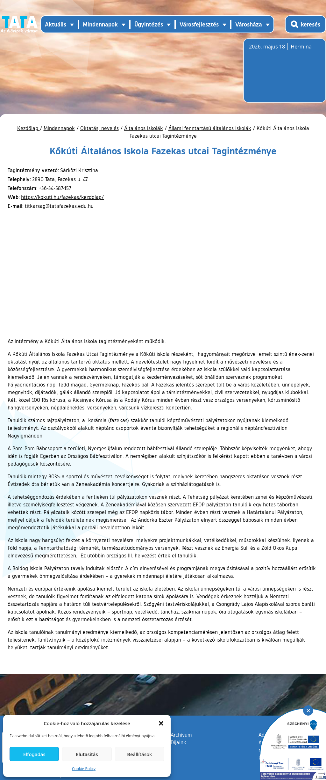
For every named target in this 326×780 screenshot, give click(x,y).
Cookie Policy (84, 768)
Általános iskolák (143, 128)
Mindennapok (59, 128)
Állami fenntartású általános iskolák (209, 128)
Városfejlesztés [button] (199, 24)
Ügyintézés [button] (148, 24)
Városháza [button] (248, 24)
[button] (161, 723)
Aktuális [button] (55, 24)
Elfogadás (34, 754)
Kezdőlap (28, 128)
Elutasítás (87, 754)
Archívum (181, 734)
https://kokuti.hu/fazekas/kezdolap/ (62, 197)
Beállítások (139, 754)
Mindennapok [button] (100, 24)
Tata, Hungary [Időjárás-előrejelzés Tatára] (284, 74)
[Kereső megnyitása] (305, 24)
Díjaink (178, 742)
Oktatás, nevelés (99, 128)
